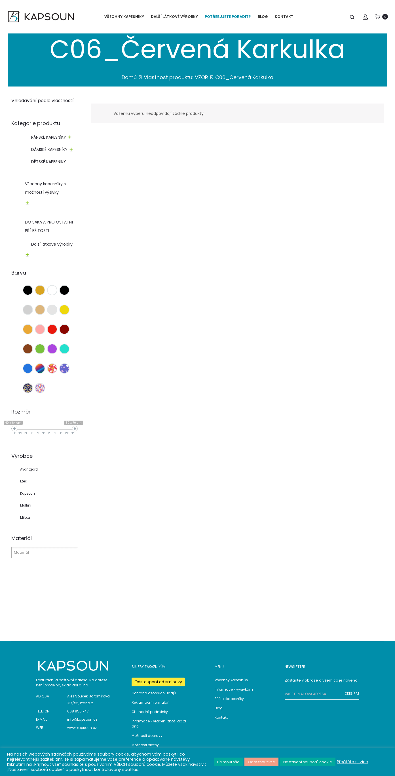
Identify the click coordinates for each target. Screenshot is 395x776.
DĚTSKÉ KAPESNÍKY (48, 162)
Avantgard (29, 469)
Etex (23, 481)
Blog (219, 708)
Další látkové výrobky (52, 244)
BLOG (263, 16)
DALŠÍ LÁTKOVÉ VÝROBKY (174, 16)
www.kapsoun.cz (82, 728)
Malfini (25, 505)
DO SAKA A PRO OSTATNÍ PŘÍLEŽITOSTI (49, 227)
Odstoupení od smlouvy (158, 682)
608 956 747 (78, 711)
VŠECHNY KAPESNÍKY (124, 16)
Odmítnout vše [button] (261, 762)
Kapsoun (27, 494)
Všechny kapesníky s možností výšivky (45, 188)
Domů (129, 77)
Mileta (25, 518)
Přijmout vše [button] (228, 762)
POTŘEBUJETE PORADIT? (228, 16)
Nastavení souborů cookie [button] (307, 762)
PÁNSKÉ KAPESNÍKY (48, 137)
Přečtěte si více (352, 761)
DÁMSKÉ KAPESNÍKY (49, 150)
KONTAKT (284, 16)
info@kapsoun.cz (82, 719)
